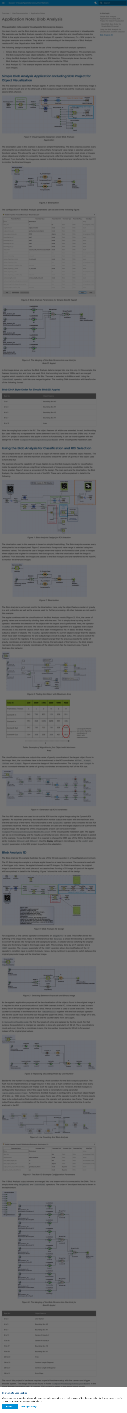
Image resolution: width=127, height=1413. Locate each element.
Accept (9, 1406)
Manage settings (29, 1406)
